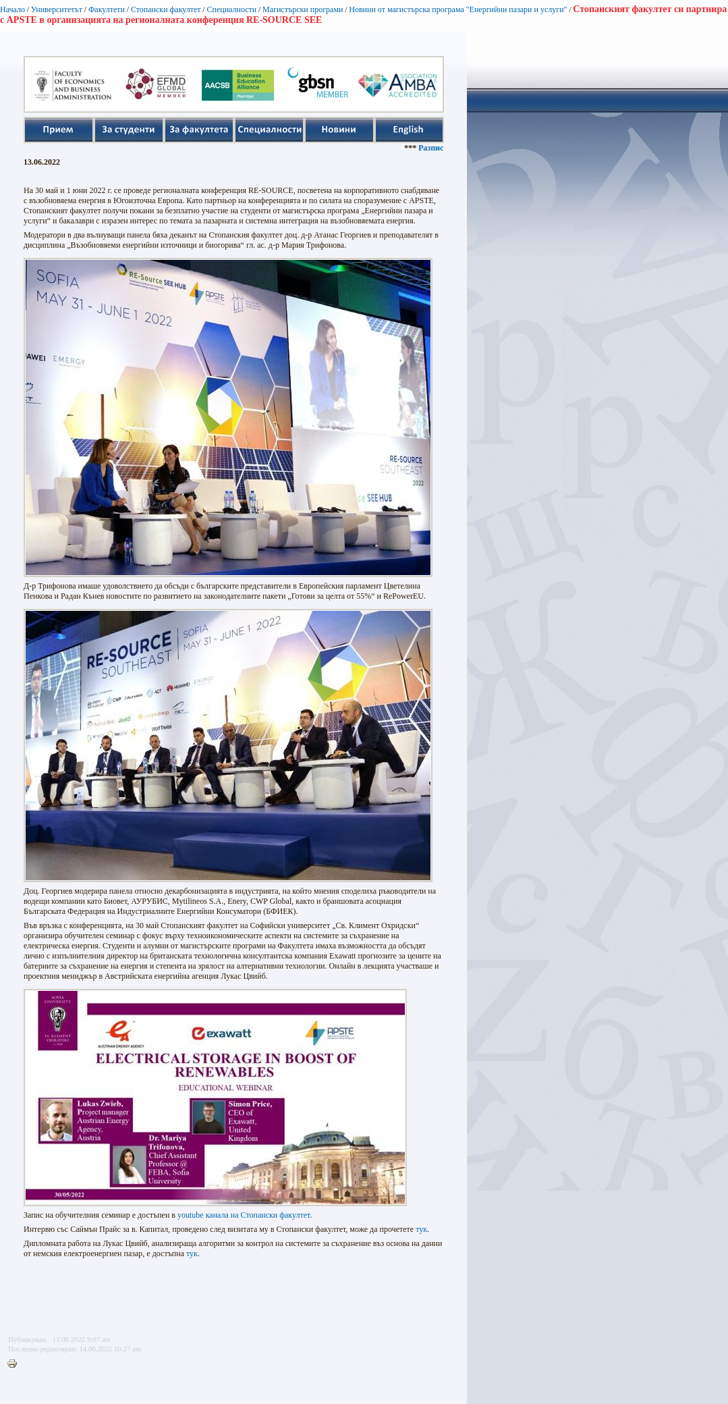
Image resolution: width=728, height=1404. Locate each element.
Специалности (231, 9)
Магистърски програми (302, 9)
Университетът (56, 9)
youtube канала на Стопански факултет (243, 1215)
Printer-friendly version (15, 1364)
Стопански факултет (166, 9)
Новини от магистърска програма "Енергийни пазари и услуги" (458, 9)
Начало (12, 9)
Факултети (106, 9)
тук (421, 1229)
